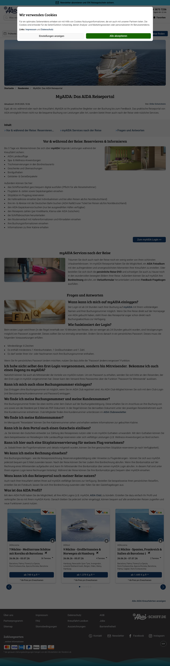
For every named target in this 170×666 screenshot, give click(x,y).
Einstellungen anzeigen (51, 36)
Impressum (31, 29)
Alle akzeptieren (118, 35)
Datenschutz (47, 29)
